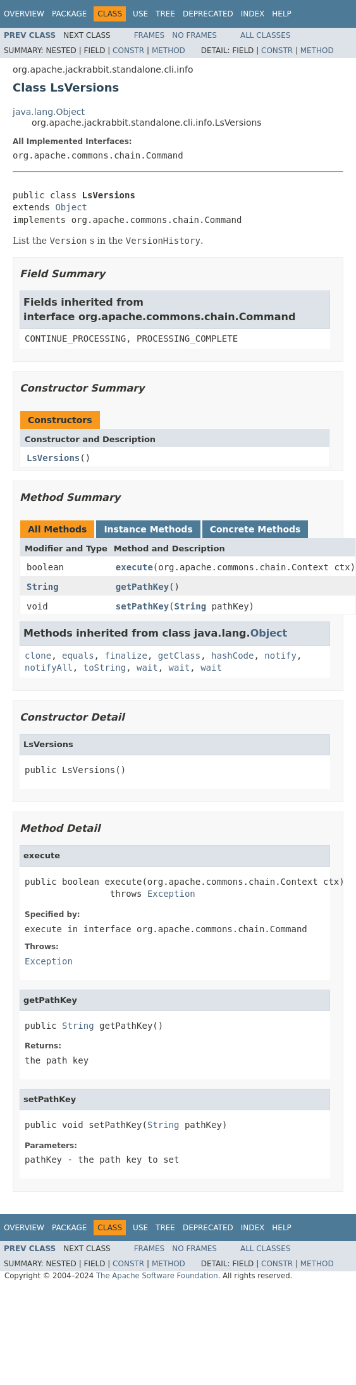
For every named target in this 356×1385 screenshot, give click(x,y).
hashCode (232, 656)
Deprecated (208, 13)
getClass (179, 656)
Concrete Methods (255, 529)
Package (69, 13)
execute (134, 567)
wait (147, 668)
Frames (149, 35)
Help (282, 13)
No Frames (194, 35)
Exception (171, 894)
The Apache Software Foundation (157, 1275)
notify (280, 656)
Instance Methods (148, 529)
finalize (125, 656)
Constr (128, 50)
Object (71, 207)
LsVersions (53, 458)
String (43, 587)
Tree (165, 13)
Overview (24, 13)
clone (38, 656)
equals (78, 656)
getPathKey (142, 587)
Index (253, 13)
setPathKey (142, 606)
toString (104, 668)
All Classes (265, 35)
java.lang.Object (49, 112)
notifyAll (49, 668)
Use (140, 13)
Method (168, 50)
